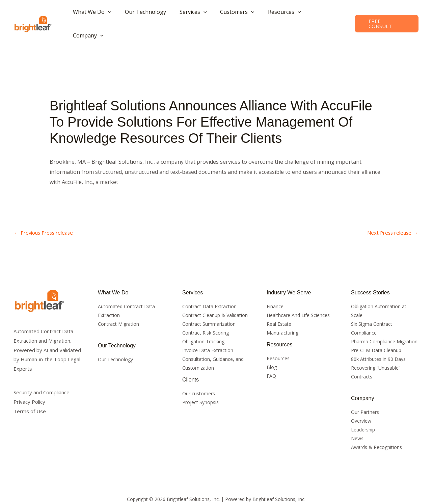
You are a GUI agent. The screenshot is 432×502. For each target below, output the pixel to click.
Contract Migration (118, 306)
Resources (278, 340)
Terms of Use (30, 393)
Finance (275, 288)
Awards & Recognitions (376, 429)
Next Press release (390, 214)
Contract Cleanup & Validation (215, 297)
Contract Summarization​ (209, 306)
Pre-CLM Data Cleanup (376, 332)
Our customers (198, 375)
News (357, 421)
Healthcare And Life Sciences (298, 297)
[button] (102, 14)
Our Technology (115, 342)
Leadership (363, 412)
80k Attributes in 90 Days (378, 341)
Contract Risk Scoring (205, 315)
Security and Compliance (42, 374)
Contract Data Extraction (209, 288)
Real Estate (279, 306)
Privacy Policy (29, 383)
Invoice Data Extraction (207, 332)
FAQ (271, 358)
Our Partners (365, 394)
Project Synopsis (200, 384)
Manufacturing (282, 315)
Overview (361, 403)
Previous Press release (46, 214)
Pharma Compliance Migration (384, 323)
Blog (272, 349)
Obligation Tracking (203, 323)
